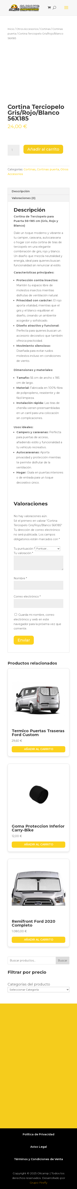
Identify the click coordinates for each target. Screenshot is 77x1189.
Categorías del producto (29, 984)
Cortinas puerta (48, 169)
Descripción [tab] (21, 191)
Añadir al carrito (43, 149)
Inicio (11, 29)
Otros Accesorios (27, 29)
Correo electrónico (27, 596)
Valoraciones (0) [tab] (23, 198)
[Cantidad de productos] (13, 150)
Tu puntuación (24, 548)
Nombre (20, 578)
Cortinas (45, 29)
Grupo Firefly (38, 1182)
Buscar (62, 960)
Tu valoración (23, 553)
